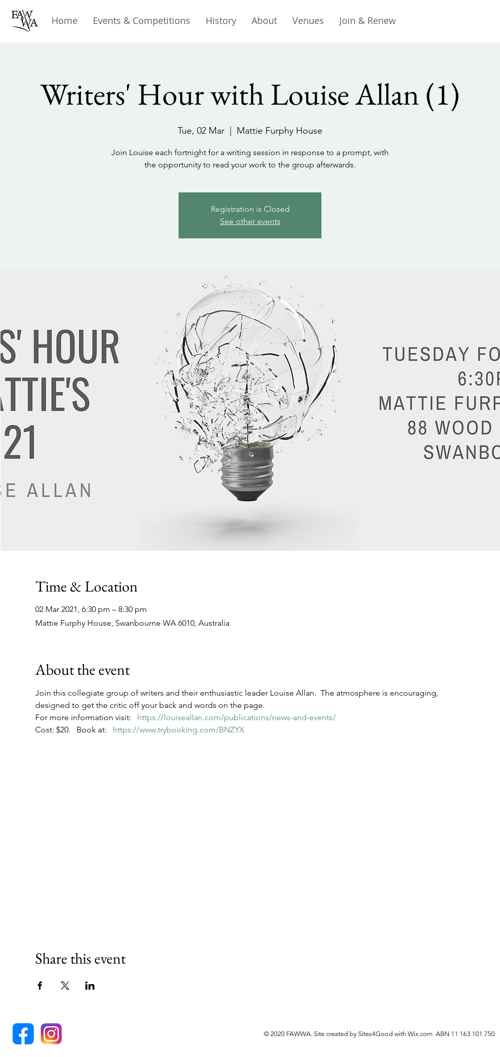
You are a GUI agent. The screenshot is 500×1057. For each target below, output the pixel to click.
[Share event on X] (65, 985)
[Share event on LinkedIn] (90, 985)
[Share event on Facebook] (40, 985)
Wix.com (422, 1034)
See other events (250, 221)
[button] (221, 21)
